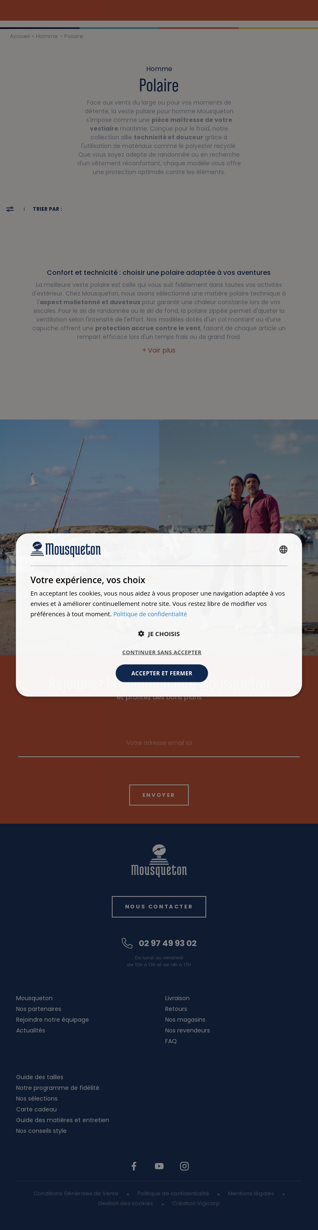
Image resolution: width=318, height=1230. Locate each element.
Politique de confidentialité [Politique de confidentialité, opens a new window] (152, 613)
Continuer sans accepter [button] (161, 652)
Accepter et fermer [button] (162, 673)
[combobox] (283, 549)
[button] (159, 633)
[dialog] (159, 615)
